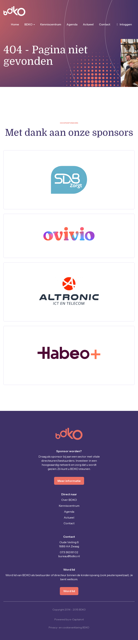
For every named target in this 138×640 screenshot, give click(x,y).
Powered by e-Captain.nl (69, 619)
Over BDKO (69, 500)
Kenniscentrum (50, 24)
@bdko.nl (69, 556)
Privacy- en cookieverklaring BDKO (69, 627)
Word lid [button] (69, 591)
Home (15, 24)
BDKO (29, 24)
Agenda (71, 24)
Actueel (88, 24)
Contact (104, 24)
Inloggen (124, 24)
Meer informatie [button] (69, 481)
